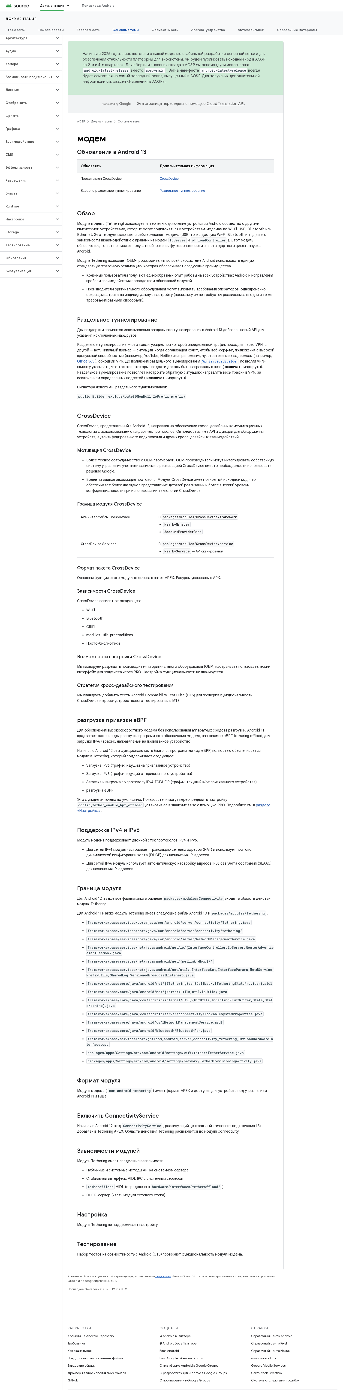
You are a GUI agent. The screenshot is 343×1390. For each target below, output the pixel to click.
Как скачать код (80, 1351)
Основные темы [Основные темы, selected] (125, 30)
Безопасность (88, 30)
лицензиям (163, 1276)
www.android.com (265, 1358)
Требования (76, 1343)
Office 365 (85, 361)
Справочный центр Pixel (269, 1343)
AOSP (81, 121)
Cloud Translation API (225, 103)
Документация (21, 19)
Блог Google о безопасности (181, 1358)
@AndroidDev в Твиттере (177, 1343)
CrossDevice (169, 179)
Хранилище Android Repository (91, 1336)
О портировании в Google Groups (184, 1380)
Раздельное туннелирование (182, 191)
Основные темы (129, 121)
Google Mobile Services (268, 1365)
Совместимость (165, 30)
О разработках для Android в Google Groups (193, 1373)
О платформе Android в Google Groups (188, 1365)
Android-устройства (208, 30)
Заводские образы (81, 1365)
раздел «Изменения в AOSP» (139, 81)
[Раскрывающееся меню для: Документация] (70, 5)
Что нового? (16, 30)
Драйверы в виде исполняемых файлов (97, 1373)
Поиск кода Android (98, 5)
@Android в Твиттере (175, 1336)
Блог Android (169, 1351)
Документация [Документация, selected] (52, 5)
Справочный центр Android (271, 1336)
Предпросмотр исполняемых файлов (95, 1358)
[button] (27, 38)
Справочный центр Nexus (270, 1351)
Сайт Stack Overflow (266, 1373)
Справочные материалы (297, 30)
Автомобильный (251, 30)
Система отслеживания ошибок (275, 1380)
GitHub (73, 1380)
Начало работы (51, 30)
